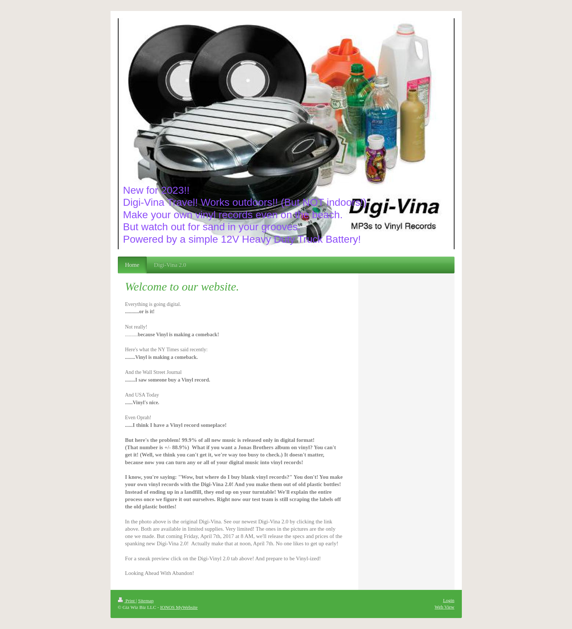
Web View (445, 607)
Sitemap (146, 600)
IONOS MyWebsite (179, 607)
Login (448, 600)
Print (127, 600)
